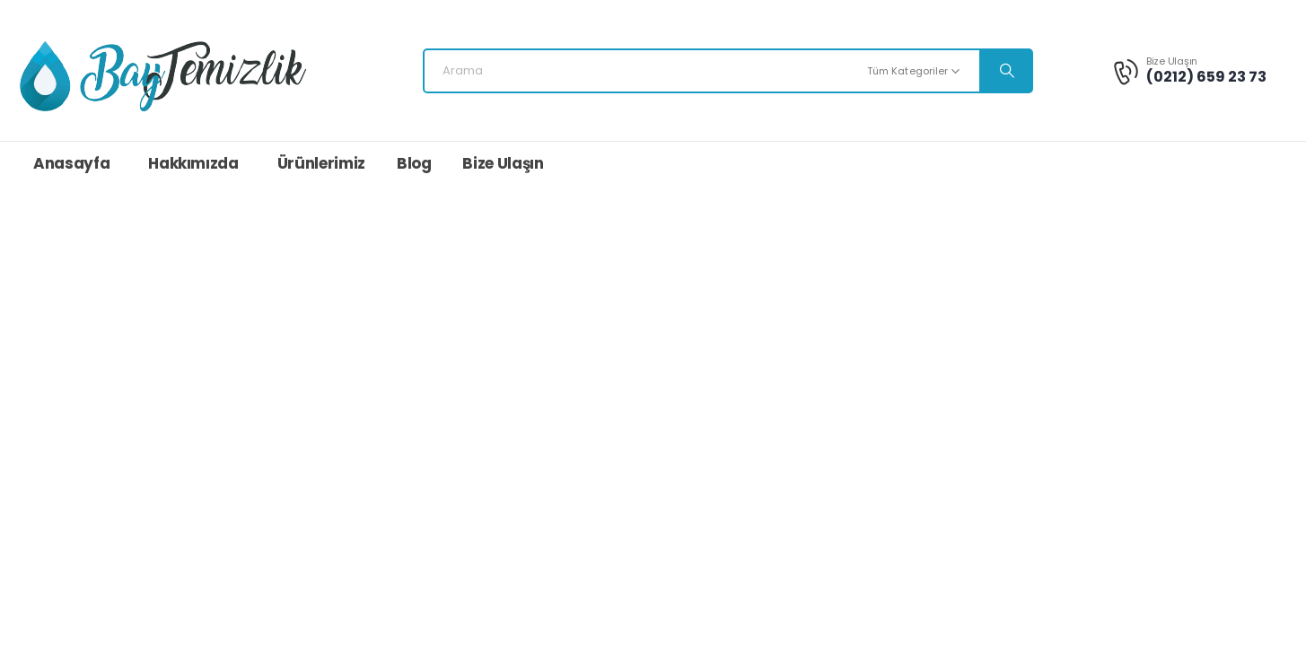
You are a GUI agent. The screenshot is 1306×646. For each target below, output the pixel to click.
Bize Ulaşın (502, 163)
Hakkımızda (193, 163)
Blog (414, 163)
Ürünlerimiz (321, 163)
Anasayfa (71, 163)
